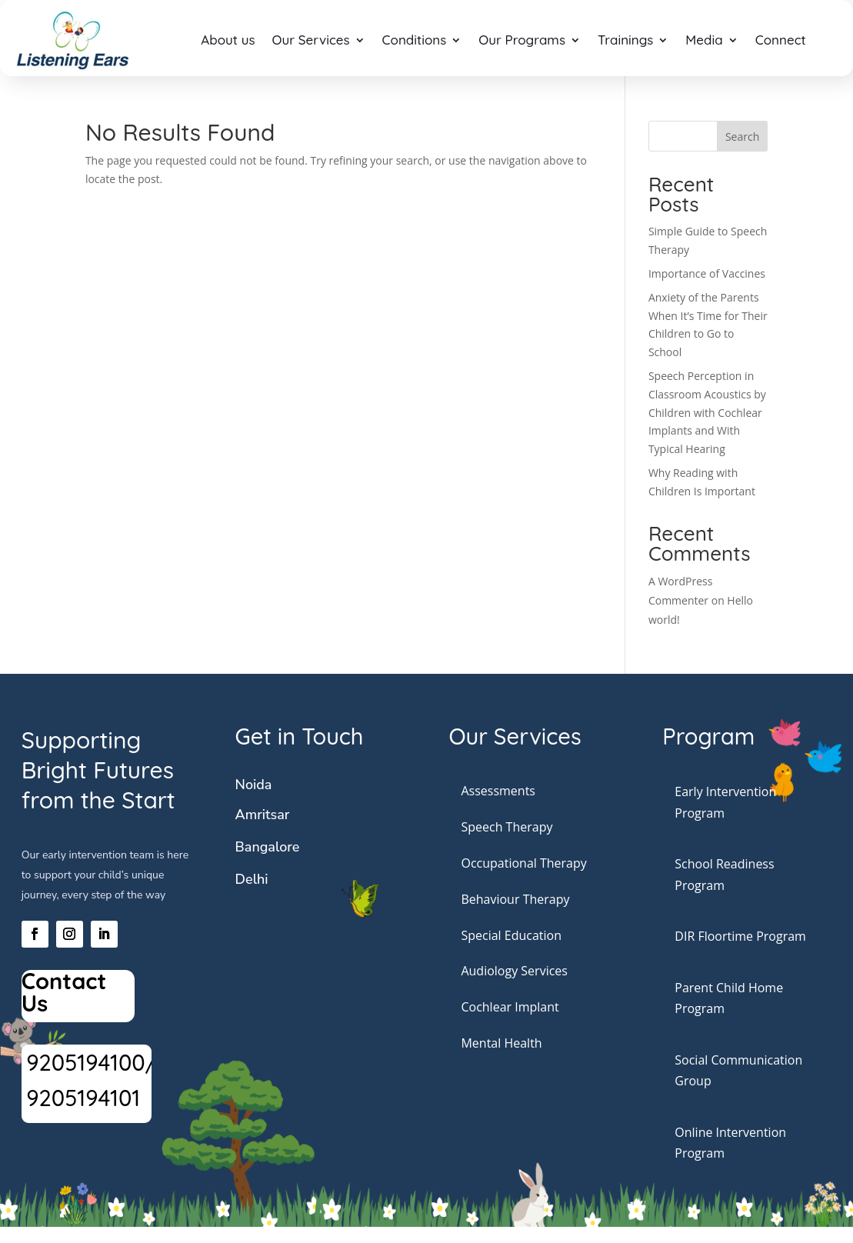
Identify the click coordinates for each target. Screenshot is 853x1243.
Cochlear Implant (509, 1006)
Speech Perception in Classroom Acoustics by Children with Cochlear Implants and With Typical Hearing (707, 412)
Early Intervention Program (725, 802)
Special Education (511, 935)
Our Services (311, 40)
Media (703, 40)
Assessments (498, 790)
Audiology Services (514, 970)
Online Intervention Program (730, 1142)
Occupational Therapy (523, 863)
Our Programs (521, 40)
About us (228, 40)
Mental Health (501, 1043)
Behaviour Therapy (515, 899)
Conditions (414, 40)
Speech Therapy (506, 826)
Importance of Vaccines (706, 273)
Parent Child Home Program (729, 998)
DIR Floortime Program (740, 936)
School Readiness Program (724, 874)
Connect (780, 40)
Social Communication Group (738, 1070)
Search (742, 136)
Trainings (625, 40)
